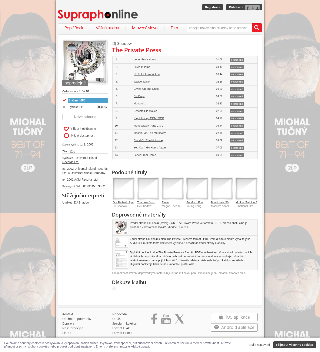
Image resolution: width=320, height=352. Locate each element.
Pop (72, 151)
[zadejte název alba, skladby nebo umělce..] (219, 27)
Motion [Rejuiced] (246, 202)
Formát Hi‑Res (122, 333)
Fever (165, 202)
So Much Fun (194, 202)
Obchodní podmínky (76, 319)
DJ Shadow (81, 202)
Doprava (68, 323)
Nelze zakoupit (85, 117)
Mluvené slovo (144, 28)
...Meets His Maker (145, 111)
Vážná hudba (107, 28)
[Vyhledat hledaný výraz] (256, 27)
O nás (116, 319)
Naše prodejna (72, 328)
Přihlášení (236, 7)
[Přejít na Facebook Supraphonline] (154, 320)
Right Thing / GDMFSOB (149, 118)
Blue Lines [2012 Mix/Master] (229, 202)
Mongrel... (140, 103)
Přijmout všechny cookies (294, 344)
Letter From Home (145, 59)
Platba (66, 333)
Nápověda (119, 314)
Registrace (212, 7)
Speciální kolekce (124, 323)
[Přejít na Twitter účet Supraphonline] (179, 320)
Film (174, 28)
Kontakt (67, 314)
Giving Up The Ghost (146, 88)
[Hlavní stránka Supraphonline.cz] (98, 15)
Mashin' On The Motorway (150, 132)
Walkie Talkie (142, 81)
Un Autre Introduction (147, 74)
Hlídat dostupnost (79, 135)
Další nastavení (259, 344)
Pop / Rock (73, 28)
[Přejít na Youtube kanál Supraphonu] (165, 320)
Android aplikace (234, 327)
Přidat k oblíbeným (79, 129)
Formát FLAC (121, 328)
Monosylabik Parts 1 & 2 (148, 125)
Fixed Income (142, 66)
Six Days (139, 96)
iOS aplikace (234, 317)
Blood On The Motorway (148, 140)
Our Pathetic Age (123, 202)
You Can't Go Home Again (150, 147)
